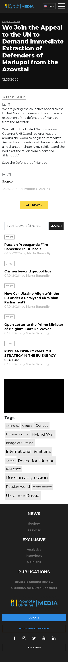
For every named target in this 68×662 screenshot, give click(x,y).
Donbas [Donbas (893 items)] (42, 426)
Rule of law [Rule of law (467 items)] (13, 469)
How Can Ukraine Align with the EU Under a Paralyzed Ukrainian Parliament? (31, 298)
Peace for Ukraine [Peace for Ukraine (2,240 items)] (36, 460)
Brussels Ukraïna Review (34, 582)
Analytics (34, 549)
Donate (34, 617)
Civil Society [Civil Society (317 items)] (12, 425)
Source (7, 181)
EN (48, 6)
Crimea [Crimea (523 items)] (27, 425)
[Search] (26, 226)
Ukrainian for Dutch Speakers (34, 588)
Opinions (34, 562)
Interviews (34, 555)
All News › (34, 205)
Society (34, 523)
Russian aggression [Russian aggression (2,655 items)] (27, 477)
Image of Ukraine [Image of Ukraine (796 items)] (19, 443)
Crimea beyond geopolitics (27, 271)
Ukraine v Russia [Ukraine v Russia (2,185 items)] (22, 495)
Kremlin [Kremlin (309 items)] (10, 460)
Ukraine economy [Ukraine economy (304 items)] (42, 486)
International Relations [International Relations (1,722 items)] (28, 451)
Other (9, 237)
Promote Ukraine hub (34, 628)
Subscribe (34, 647)
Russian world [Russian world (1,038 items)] (18, 487)
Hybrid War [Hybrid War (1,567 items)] (43, 434)
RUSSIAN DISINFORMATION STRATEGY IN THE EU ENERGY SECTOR (29, 355)
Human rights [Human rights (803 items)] (17, 434)
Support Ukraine (11, 21)
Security (34, 529)
